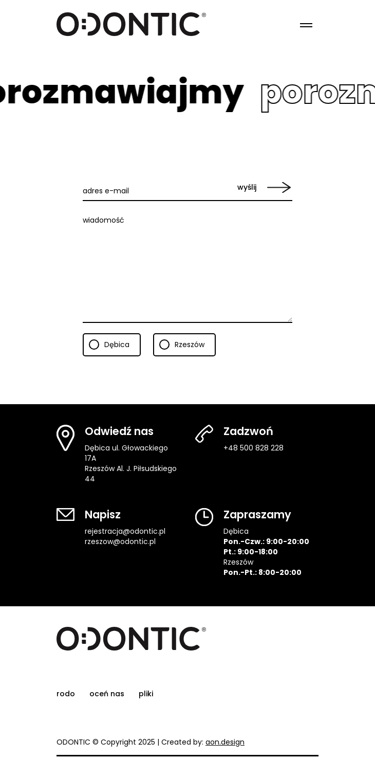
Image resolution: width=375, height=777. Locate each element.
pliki (146, 694)
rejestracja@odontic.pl (125, 531)
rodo (66, 694)
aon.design (225, 742)
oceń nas (106, 694)
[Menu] (306, 23)
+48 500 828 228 (253, 448)
